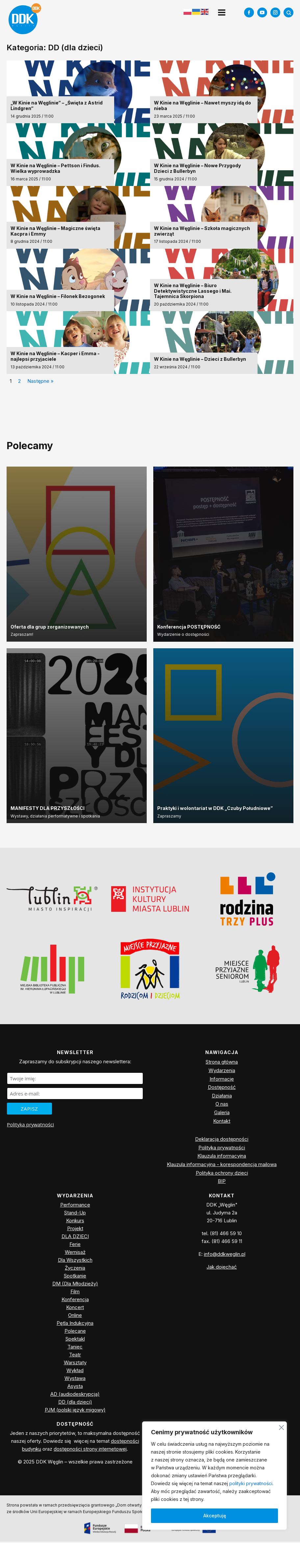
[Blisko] (281, 1426)
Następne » (40, 382)
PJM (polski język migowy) (75, 1411)
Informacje (222, 1080)
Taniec (75, 1348)
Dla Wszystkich (75, 1261)
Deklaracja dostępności (221, 1140)
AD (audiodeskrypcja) (75, 1395)
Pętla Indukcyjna (75, 1324)
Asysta (75, 1387)
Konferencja (75, 1301)
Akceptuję (214, 1515)
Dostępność (222, 1088)
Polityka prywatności (30, 1125)
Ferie (75, 1245)
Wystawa (75, 1379)
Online (75, 1316)
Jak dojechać (222, 1268)
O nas (221, 1105)
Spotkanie (75, 1277)
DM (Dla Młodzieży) (75, 1285)
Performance (75, 1206)
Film (75, 1293)
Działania (222, 1097)
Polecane (75, 1332)
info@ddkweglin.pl (224, 1255)
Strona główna (222, 1063)
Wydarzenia (222, 1072)
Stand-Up (75, 1214)
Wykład (75, 1372)
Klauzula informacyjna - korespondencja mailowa (222, 1166)
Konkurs (75, 1222)
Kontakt (221, 1122)
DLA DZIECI (75, 1237)
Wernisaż (75, 1253)
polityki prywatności (250, 1483)
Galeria (222, 1114)
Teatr (75, 1356)
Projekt (75, 1230)
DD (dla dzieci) (75, 1403)
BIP (222, 1182)
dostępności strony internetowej (90, 1450)
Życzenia (75, 1269)
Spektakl (75, 1340)
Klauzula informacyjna (221, 1157)
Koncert (75, 1308)
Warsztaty (75, 1364)
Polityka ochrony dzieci (222, 1174)
